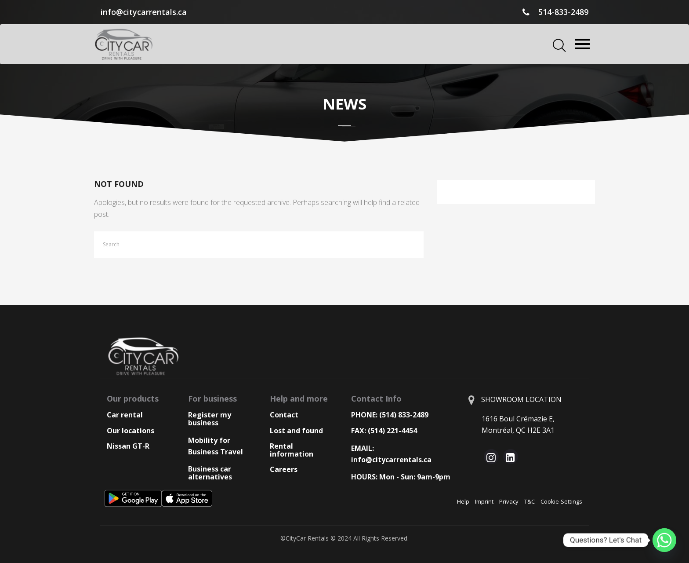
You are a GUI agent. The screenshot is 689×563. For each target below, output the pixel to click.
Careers (283, 469)
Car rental (125, 415)
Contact (284, 415)
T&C (529, 501)
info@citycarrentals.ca (144, 12)
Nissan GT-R (128, 446)
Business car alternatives (210, 473)
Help (463, 501)
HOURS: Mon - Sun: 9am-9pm (400, 477)
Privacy (509, 501)
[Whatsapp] (664, 540)
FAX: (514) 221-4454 (384, 430)
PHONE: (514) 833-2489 (389, 415)
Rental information (291, 450)
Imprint (484, 501)
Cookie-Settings (561, 501)
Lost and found (296, 430)
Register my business (209, 419)
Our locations (130, 430)
